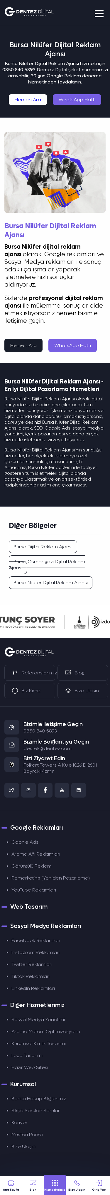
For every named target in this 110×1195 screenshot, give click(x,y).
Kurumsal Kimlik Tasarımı (38, 1043)
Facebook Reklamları (35, 940)
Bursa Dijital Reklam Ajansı (42, 547)
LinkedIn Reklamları (33, 988)
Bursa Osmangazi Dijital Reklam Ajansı (47, 565)
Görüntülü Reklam (31, 866)
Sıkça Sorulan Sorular (35, 1110)
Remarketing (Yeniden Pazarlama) (50, 878)
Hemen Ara (28, 100)
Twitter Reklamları (31, 964)
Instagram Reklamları (35, 952)
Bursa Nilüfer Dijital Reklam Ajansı (50, 583)
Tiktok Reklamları (30, 976)
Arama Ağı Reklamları (35, 854)
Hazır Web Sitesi (29, 1067)
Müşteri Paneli (27, 1134)
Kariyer (19, 1122)
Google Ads (24, 842)
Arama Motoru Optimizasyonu (45, 1031)
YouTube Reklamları (33, 890)
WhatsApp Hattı (77, 100)
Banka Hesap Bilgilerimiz (38, 1098)
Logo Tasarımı (27, 1055)
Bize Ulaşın (23, 1146)
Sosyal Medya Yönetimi (38, 1019)
